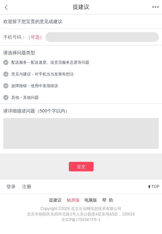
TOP (155, 186)
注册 (26, 186)
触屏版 (73, 200)
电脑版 (90, 200)
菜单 (155, 7)
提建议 (55, 200)
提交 (81, 166)
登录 (11, 186)
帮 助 (107, 200)
